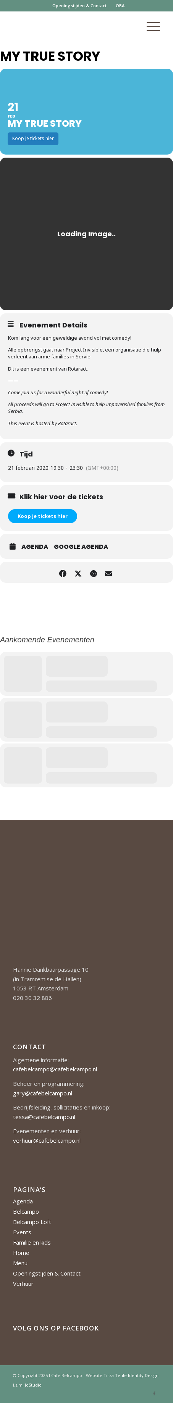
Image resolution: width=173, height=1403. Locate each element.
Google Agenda (81, 546)
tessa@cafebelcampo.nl (44, 1117)
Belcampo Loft (32, 1222)
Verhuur (23, 1283)
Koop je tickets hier (43, 516)
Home (21, 1252)
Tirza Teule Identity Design (130, 1375)
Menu (20, 1263)
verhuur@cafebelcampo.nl (47, 1140)
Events (22, 1232)
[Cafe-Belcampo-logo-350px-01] (72, 26)
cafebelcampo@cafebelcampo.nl (55, 1069)
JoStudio (33, 1385)
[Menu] (149, 26)
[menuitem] (80, 6)
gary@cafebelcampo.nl (42, 1093)
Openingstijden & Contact (79, 5)
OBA (120, 5)
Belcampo (26, 1211)
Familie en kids (32, 1242)
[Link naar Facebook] (154, 1393)
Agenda (34, 546)
